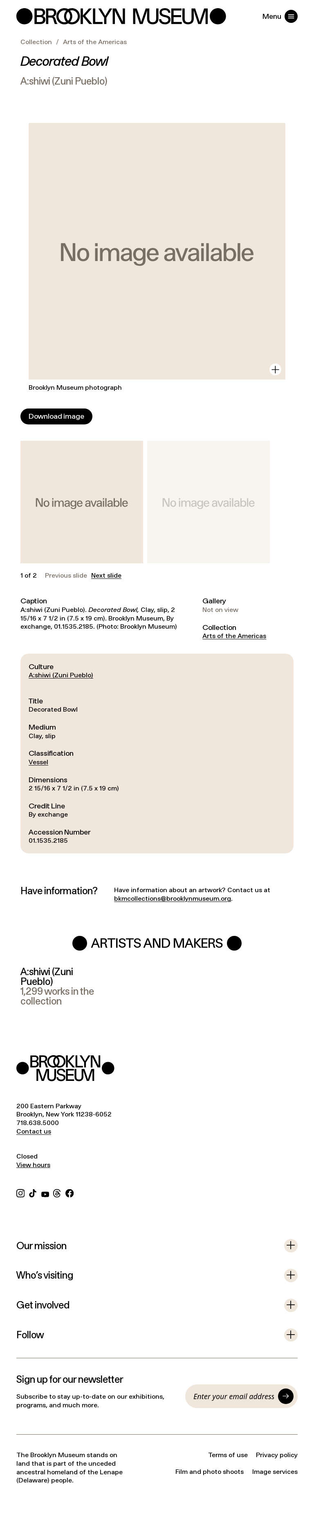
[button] (81, 502)
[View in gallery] (275, 369)
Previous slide (66, 575)
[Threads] (57, 1192)
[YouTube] (45, 1192)
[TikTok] (33, 1192)
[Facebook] (69, 1192)
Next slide (106, 575)
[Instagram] (20, 1192)
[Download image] (56, 416)
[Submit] (286, 1396)
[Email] (233, 1396)
